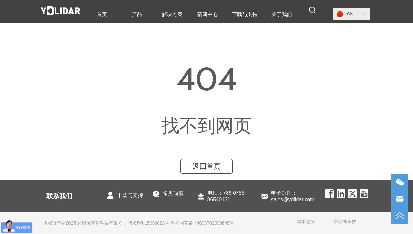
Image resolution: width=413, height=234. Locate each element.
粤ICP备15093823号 (148, 223)
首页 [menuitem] (102, 14)
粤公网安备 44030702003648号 (202, 223)
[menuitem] (137, 14)
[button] (137, 14)
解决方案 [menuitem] (172, 14)
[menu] (191, 14)
